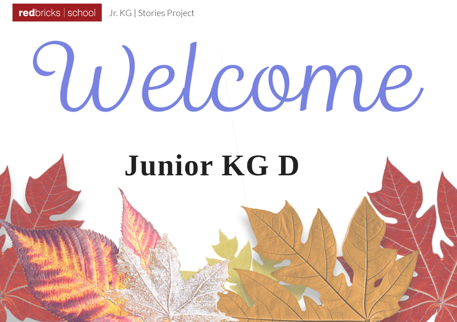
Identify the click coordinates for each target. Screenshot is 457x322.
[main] (228, 161)
